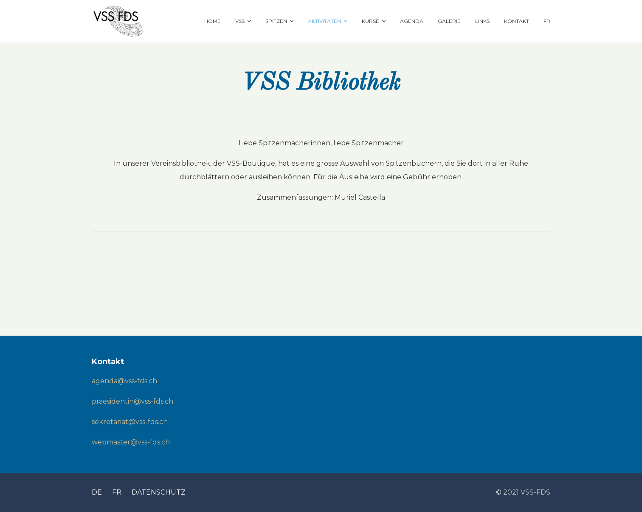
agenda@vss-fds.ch (124, 381)
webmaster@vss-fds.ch (131, 442)
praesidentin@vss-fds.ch (132, 401)
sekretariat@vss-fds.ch (130, 422)
